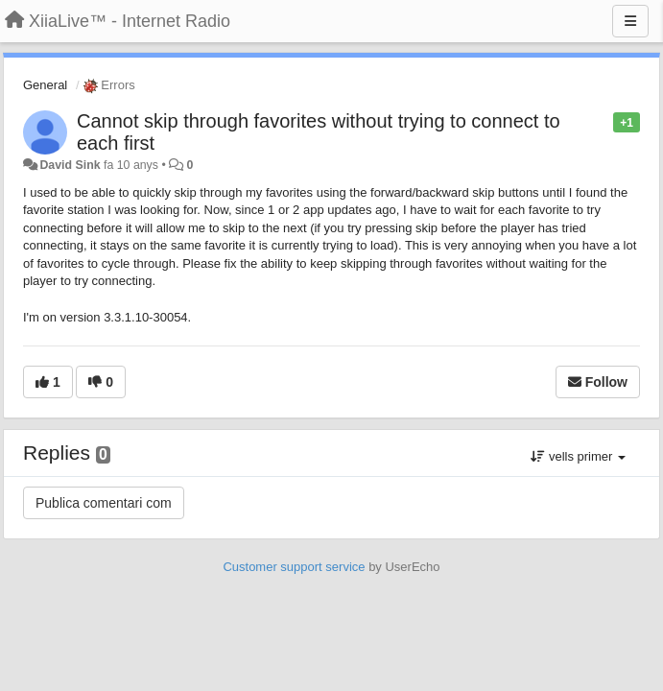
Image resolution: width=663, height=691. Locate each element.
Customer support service (294, 567)
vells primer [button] (578, 456)
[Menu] (630, 21)
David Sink (69, 165)
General (45, 85)
